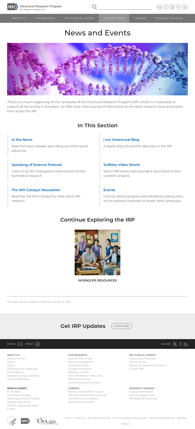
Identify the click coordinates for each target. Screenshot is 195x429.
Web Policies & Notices (162, 418)
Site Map (182, 418)
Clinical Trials (136, 368)
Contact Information (18, 379)
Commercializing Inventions (84, 382)
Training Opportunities (142, 395)
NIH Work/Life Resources (143, 398)
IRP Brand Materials (99, 418)
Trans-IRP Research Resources (85, 375)
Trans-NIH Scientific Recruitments (87, 395)
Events (11, 408)
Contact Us (79, 418)
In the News (14, 391)
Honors (11, 365)
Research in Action (78, 372)
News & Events (114, 18)
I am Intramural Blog (18, 395)
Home (67, 418)
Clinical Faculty (137, 361)
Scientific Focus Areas (80, 358)
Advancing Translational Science (147, 365)
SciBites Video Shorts (19, 402)
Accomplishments (78, 365)
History (11, 361)
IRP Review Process (79, 379)
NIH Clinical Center (79, 18)
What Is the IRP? (16, 358)
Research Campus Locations (23, 375)
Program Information (141, 391)
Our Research (45, 18)
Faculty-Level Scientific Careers (85, 391)
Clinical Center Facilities (142, 358)
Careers (140, 18)
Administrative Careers (81, 402)
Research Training (169, 18)
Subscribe (121, 326)
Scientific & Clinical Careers (83, 398)
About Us (18, 18)
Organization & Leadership (22, 368)
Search (125, 423)
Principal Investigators (80, 361)
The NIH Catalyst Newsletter (23, 405)
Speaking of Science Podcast (23, 398)
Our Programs (15, 372)
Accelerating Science (80, 368)
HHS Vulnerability (130, 418)
